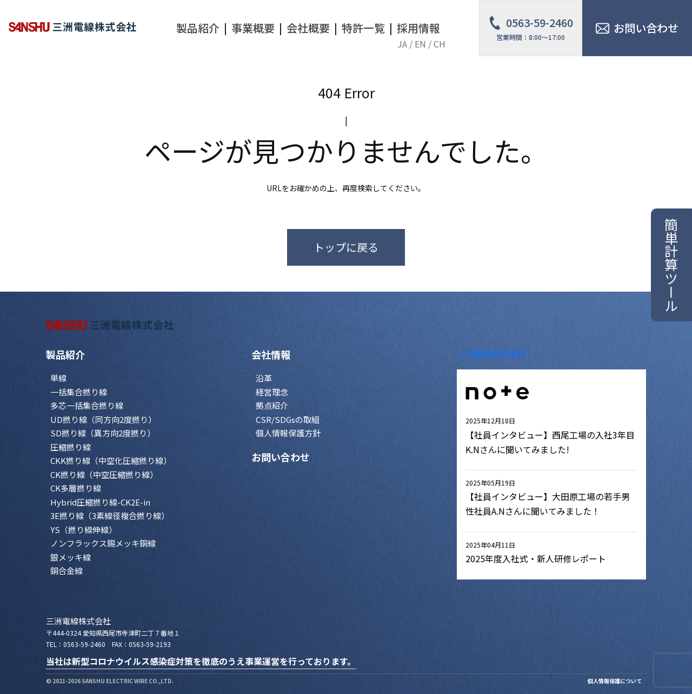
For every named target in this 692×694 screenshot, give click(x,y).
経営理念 (272, 391)
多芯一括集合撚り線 (86, 405)
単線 (58, 377)
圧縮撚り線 (70, 447)
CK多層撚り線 (75, 488)
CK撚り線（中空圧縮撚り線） (104, 474)
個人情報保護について (615, 681)
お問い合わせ (280, 457)
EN (420, 43)
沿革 (264, 377)
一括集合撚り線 (78, 391)
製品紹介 (65, 354)
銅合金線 (66, 570)
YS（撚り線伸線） (83, 529)
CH (439, 43)
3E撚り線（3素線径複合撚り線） (109, 515)
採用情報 (418, 28)
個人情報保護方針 (288, 433)
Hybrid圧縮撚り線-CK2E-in (100, 502)
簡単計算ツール (671, 265)
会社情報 (270, 354)
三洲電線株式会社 (491, 353)
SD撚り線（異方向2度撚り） (102, 433)
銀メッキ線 (70, 557)
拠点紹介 (272, 405)
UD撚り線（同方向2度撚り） (103, 419)
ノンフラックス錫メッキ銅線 (103, 543)
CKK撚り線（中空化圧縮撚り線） (110, 460)
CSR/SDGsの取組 (288, 419)
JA (402, 43)
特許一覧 (363, 28)
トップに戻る (346, 247)
